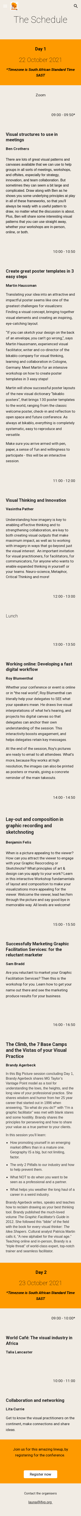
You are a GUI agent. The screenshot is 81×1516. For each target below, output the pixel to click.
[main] (40, 19)
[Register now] (40, 1474)
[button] (5, 6)
